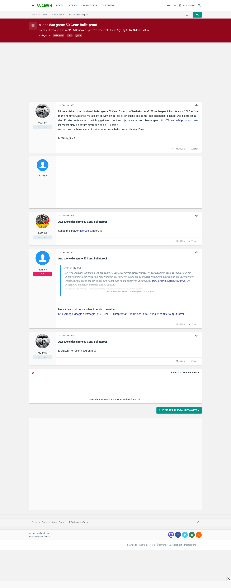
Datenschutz (175, 544)
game (78, 35)
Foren (73, 5)
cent (70, 35)
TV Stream (107, 5)
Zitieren (194, 149)
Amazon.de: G (83, 230)
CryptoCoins (89, 5)
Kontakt (143, 544)
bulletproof (58, 35)
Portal (60, 5)
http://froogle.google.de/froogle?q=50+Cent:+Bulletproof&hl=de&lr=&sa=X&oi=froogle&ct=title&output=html (121, 313)
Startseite (132, 544)
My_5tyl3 (122, 30)
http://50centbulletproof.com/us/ (179, 120)
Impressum (190, 544)
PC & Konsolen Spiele (81, 30)
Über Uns (161, 544)
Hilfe (152, 544)
